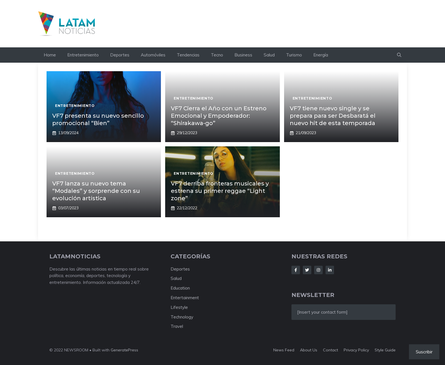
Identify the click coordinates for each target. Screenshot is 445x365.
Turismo (294, 55)
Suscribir (424, 352)
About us (308, 350)
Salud (269, 55)
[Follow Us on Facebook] (295, 270)
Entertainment (185, 297)
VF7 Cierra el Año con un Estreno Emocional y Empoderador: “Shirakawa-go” (218, 115)
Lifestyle (179, 307)
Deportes (119, 55)
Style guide (385, 350)
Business (243, 55)
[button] (399, 55)
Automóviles (153, 55)
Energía (320, 55)
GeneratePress (124, 350)
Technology (182, 317)
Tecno (217, 55)
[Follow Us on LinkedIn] (330, 270)
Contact (330, 350)
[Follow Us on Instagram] (318, 270)
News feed (283, 350)
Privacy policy (356, 350)
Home (50, 55)
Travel (177, 326)
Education (180, 288)
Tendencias (188, 55)
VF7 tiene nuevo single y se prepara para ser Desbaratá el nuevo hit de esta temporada (332, 115)
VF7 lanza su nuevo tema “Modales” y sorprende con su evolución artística (96, 191)
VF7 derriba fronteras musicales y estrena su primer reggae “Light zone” (220, 191)
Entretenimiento (83, 55)
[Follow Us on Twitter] (307, 270)
